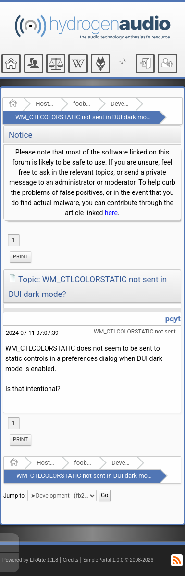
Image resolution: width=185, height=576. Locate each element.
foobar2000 (82, 103)
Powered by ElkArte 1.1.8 (30, 560)
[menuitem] (20, 257)
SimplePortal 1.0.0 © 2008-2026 (118, 560)
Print (20, 257)
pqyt (173, 318)
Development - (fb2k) (120, 103)
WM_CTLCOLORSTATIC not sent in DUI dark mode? (85, 117)
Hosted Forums (45, 103)
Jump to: (14, 495)
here (111, 213)
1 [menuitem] (13, 240)
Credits (71, 560)
